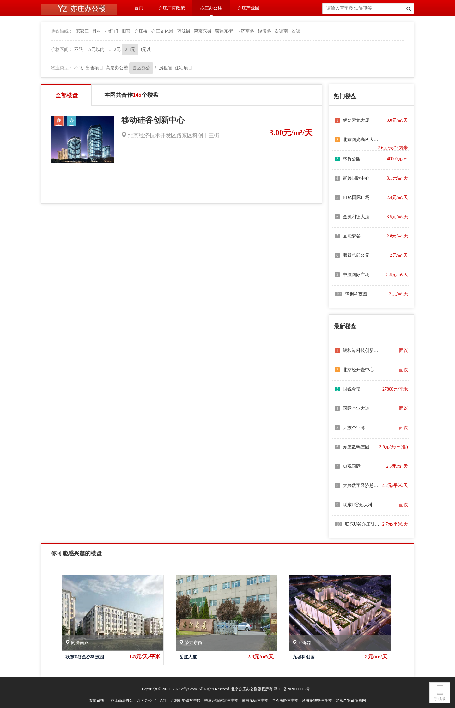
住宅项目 (183, 67)
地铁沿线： (62, 31)
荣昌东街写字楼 (255, 700)
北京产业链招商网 (351, 700)
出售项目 (94, 67)
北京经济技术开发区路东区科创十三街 (170, 135)
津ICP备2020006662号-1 (293, 689)
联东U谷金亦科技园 (84, 657)
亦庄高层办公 (122, 700)
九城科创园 (304, 657)
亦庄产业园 (248, 8)
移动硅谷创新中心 (153, 120)
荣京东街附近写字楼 (221, 700)
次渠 (296, 31)
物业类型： (62, 67)
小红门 (111, 31)
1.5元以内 (95, 49)
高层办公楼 (117, 67)
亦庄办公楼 (211, 8)
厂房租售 (163, 67)
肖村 (96, 31)
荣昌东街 (224, 31)
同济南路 (245, 31)
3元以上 (147, 49)
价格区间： (62, 49)
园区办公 (141, 67)
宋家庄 (82, 31)
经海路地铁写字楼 (317, 700)
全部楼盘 (66, 95)
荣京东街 (202, 31)
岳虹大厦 (188, 657)
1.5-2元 (114, 49)
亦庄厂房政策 (171, 8)
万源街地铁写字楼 (185, 700)
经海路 (264, 31)
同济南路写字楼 (285, 700)
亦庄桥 (141, 31)
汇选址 (161, 700)
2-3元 (130, 49)
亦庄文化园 (162, 31)
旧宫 (126, 31)
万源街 (183, 31)
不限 (78, 49)
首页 (138, 8)
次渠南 (281, 31)
